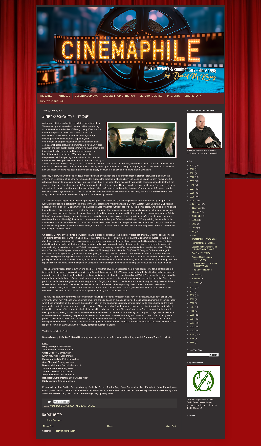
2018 (192, 185)
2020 (192, 177)
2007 (192, 307)
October (196, 212)
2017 (192, 189)
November (197, 208)
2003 (192, 323)
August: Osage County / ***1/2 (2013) (202, 258)
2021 (192, 173)
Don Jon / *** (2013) (201, 253)
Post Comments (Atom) (65, 431)
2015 (192, 197)
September (197, 216)
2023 (192, 165)
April (194, 235)
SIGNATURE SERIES (151, 95)
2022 (192, 169)
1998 (192, 342)
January (196, 282)
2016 (192, 193)
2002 (192, 327)
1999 (192, 338)
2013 (58, 406)
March (195, 275)
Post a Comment (54, 420)
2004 (192, 319)
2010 (192, 295)
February (196, 279)
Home (110, 426)
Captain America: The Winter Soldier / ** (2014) (205, 264)
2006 (192, 311)
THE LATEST (47, 95)
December (197, 204)
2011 (192, 291)
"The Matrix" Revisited (202, 270)
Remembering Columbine (203, 243)
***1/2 (52, 406)
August (195, 220)
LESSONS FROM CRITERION (118, 95)
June (194, 228)
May (194, 232)
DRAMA (64, 406)
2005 (192, 315)
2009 (192, 299)
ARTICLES (64, 95)
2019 (192, 181)
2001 (192, 331)
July (194, 224)
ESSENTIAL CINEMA (86, 95)
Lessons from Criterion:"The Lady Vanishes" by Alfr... (204, 248)
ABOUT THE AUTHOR (52, 101)
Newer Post (48, 426)
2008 (192, 303)
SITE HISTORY (193, 95)
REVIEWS (91, 406)
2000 (192, 334)
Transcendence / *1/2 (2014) (204, 239)
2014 (192, 201)
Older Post (171, 426)
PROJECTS (173, 95)
